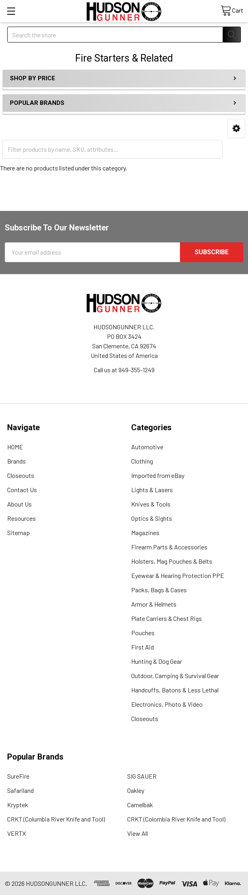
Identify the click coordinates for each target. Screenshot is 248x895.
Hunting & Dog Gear (156, 661)
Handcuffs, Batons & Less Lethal (175, 690)
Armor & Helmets (153, 604)
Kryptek (17, 804)
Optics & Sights (151, 518)
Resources (21, 518)
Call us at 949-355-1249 (124, 369)
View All (137, 833)
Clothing (142, 461)
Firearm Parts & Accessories (169, 547)
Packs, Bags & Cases (159, 589)
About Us (19, 504)
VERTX (16, 833)
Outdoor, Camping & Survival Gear (175, 675)
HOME (15, 446)
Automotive (147, 446)
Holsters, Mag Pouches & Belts (171, 561)
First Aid (142, 647)
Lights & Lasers (152, 489)
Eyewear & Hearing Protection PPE (177, 575)
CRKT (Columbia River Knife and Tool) (56, 819)
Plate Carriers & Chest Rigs (166, 618)
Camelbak (140, 804)
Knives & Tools (150, 504)
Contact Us (22, 489)
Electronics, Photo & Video (167, 704)
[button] (236, 128)
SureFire (18, 776)
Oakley (135, 790)
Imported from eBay (157, 475)
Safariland (20, 790)
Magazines (145, 532)
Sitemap (18, 532)
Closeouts (20, 475)
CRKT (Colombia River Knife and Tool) (176, 819)
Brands (16, 461)
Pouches (143, 632)
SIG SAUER (142, 776)
